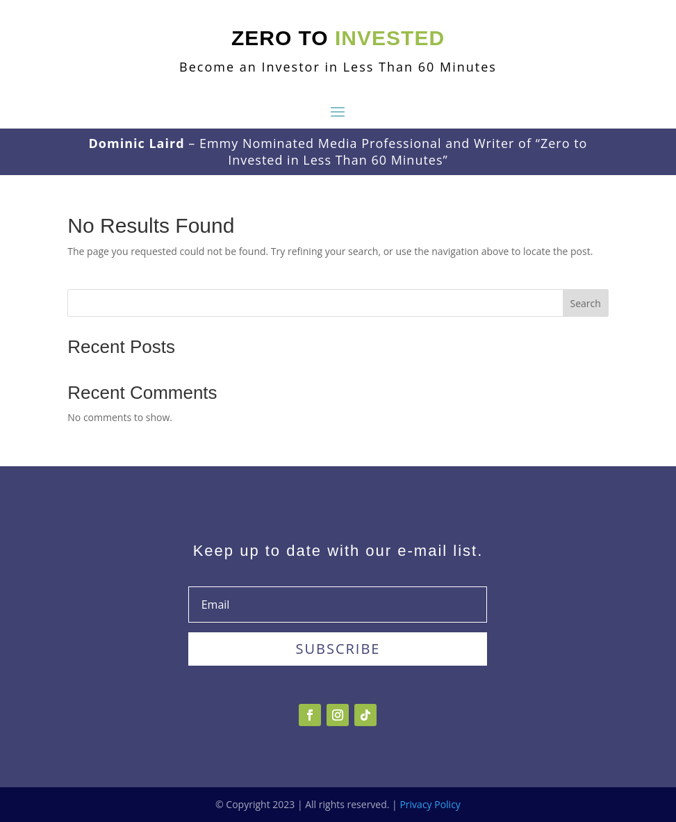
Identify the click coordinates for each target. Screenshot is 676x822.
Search (585, 303)
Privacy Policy (429, 804)
